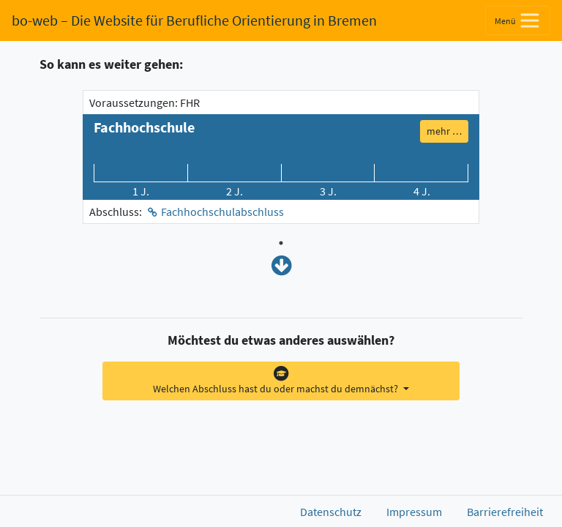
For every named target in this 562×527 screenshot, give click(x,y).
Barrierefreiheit (505, 511)
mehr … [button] (444, 131)
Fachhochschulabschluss (222, 211)
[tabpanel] (281, 157)
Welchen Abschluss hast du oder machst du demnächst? (276, 380)
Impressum (414, 511)
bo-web (194, 20)
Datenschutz (330, 511)
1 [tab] (281, 243)
